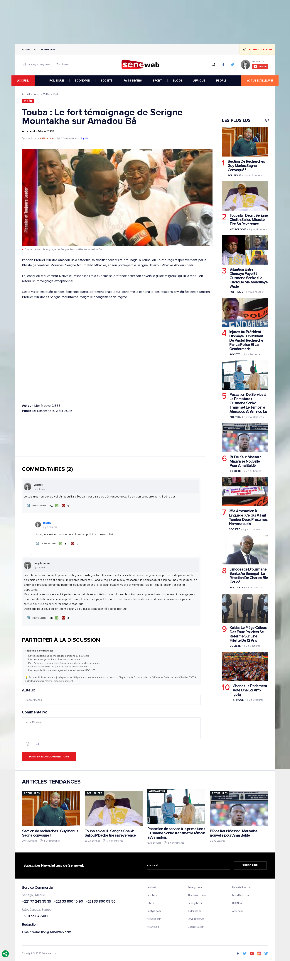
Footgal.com (154, 910)
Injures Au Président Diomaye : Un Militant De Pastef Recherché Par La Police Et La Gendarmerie (246, 340)
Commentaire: (111, 728)
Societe (234, 354)
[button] (36, 505)
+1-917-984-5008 (35, 915)
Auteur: (111, 695)
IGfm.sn (151, 902)
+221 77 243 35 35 (36, 900)
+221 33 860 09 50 (101, 900)
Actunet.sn (153, 925)
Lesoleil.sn (152, 894)
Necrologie (238, 229)
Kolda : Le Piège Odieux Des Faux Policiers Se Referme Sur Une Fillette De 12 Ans (248, 634)
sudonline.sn (194, 910)
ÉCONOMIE (82, 80)
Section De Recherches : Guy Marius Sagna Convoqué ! (247, 165)
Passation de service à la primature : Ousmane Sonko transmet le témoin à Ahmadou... (176, 831)
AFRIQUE (199, 80)
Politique (234, 175)
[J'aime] (54, 505)
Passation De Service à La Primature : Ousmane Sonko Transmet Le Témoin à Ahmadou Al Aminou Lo (248, 403)
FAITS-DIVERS (133, 80)
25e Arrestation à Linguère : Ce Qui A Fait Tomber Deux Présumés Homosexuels (248, 517)
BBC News (237, 902)
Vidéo (46, 94)
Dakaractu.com (196, 925)
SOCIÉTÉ (106, 80)
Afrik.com (237, 910)
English (84, 138)
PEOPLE (221, 80)
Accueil (26, 49)
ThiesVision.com (197, 894)
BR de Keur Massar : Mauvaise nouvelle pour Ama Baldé (233, 832)
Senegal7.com (195, 902)
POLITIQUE (56, 80)
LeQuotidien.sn (196, 918)
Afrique (238, 699)
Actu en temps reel (45, 49)
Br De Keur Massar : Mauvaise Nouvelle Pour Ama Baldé (245, 461)
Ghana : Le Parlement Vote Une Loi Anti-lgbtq (250, 690)
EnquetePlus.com (242, 886)
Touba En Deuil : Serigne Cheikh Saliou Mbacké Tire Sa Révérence (249, 219)
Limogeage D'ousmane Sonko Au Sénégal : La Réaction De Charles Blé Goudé (249, 575)
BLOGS (177, 80)
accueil (26, 80)
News (36, 94)
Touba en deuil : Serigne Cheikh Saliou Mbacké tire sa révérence (110, 832)
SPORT (157, 80)
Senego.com (195, 886)
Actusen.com (154, 918)
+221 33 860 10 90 (68, 900)
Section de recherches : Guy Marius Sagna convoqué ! (50, 832)
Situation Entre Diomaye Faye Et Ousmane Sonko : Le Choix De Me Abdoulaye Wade (249, 278)
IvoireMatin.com (241, 894)
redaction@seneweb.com (51, 931)
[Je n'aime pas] (66, 505)
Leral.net (151, 886)
